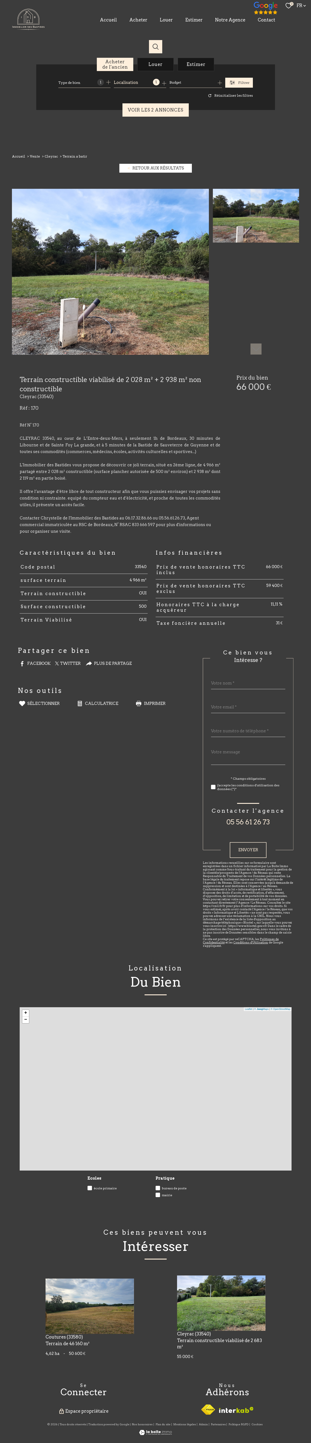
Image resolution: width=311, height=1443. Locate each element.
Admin (203, 1424)
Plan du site (163, 1424)
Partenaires (218, 1424)
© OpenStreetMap (280, 1009)
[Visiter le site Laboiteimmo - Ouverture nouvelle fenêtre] (155, 1433)
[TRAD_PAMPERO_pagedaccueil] (28, 28)
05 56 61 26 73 (262, 822)
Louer (166, 20)
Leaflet (248, 1009)
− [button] (25, 1020)
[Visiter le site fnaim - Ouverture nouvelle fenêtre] (208, 1409)
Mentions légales (184, 1424)
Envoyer (262, 850)
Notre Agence (230, 20)
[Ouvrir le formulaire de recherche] (239, 83)
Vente (35, 156)
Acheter (138, 20)
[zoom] (110, 353)
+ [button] (25, 1013)
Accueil (108, 20)
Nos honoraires (142, 1424)
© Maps (261, 1009)
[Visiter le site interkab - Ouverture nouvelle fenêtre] (236, 1410)
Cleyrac (51, 156)
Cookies (257, 1424)
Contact (266, 20)
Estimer (194, 20)
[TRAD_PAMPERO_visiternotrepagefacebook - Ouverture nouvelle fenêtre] (266, 8)
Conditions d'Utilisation (264, 942)
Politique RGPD (238, 1424)
